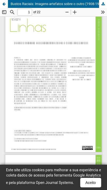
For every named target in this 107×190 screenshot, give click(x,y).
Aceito (91, 182)
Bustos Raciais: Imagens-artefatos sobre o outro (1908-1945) (57, 4)
